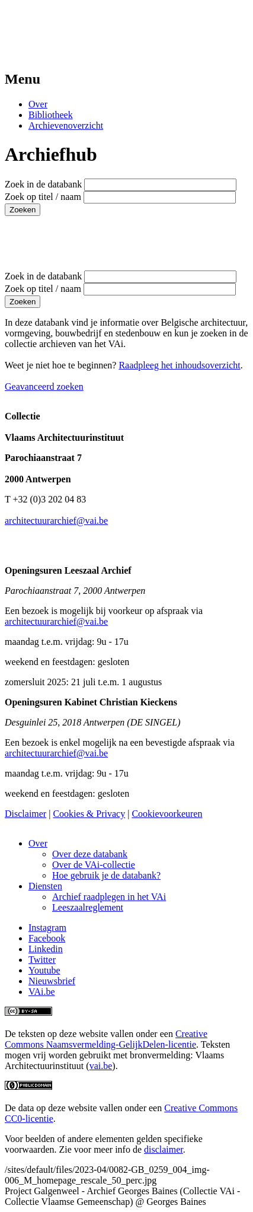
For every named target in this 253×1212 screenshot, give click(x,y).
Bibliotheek (50, 115)
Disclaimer (25, 814)
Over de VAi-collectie (93, 865)
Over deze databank (89, 854)
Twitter (42, 960)
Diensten (45, 886)
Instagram (47, 927)
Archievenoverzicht (65, 125)
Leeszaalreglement (87, 907)
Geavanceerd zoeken (44, 386)
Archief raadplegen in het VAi (109, 897)
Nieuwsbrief (51, 981)
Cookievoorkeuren (167, 814)
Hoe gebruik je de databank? (106, 875)
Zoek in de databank (43, 184)
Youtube (44, 970)
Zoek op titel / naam (43, 197)
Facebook (46, 938)
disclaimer (163, 1149)
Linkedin (45, 949)
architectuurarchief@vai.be (56, 521)
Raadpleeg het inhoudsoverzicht (179, 365)
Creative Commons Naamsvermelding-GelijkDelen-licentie (106, 1039)
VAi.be (41, 992)
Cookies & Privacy (89, 814)
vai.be (101, 1066)
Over (37, 104)
